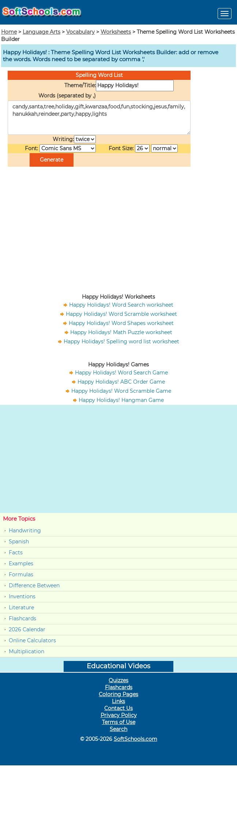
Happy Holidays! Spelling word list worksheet (121, 341)
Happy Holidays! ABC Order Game (121, 381)
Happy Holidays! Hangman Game (121, 400)
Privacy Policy (119, 715)
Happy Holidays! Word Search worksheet (121, 305)
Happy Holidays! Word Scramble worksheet (121, 314)
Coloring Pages (118, 694)
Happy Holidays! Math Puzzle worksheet (121, 332)
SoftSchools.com (135, 739)
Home (9, 32)
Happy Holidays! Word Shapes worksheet (121, 323)
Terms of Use (118, 722)
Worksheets (116, 32)
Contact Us (118, 708)
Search (118, 729)
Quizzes (118, 680)
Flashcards (22, 618)
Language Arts (41, 32)
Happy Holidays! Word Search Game (121, 372)
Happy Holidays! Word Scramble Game (121, 391)
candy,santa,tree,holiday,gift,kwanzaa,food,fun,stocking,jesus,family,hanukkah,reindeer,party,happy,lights (99, 117)
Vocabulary (80, 32)
